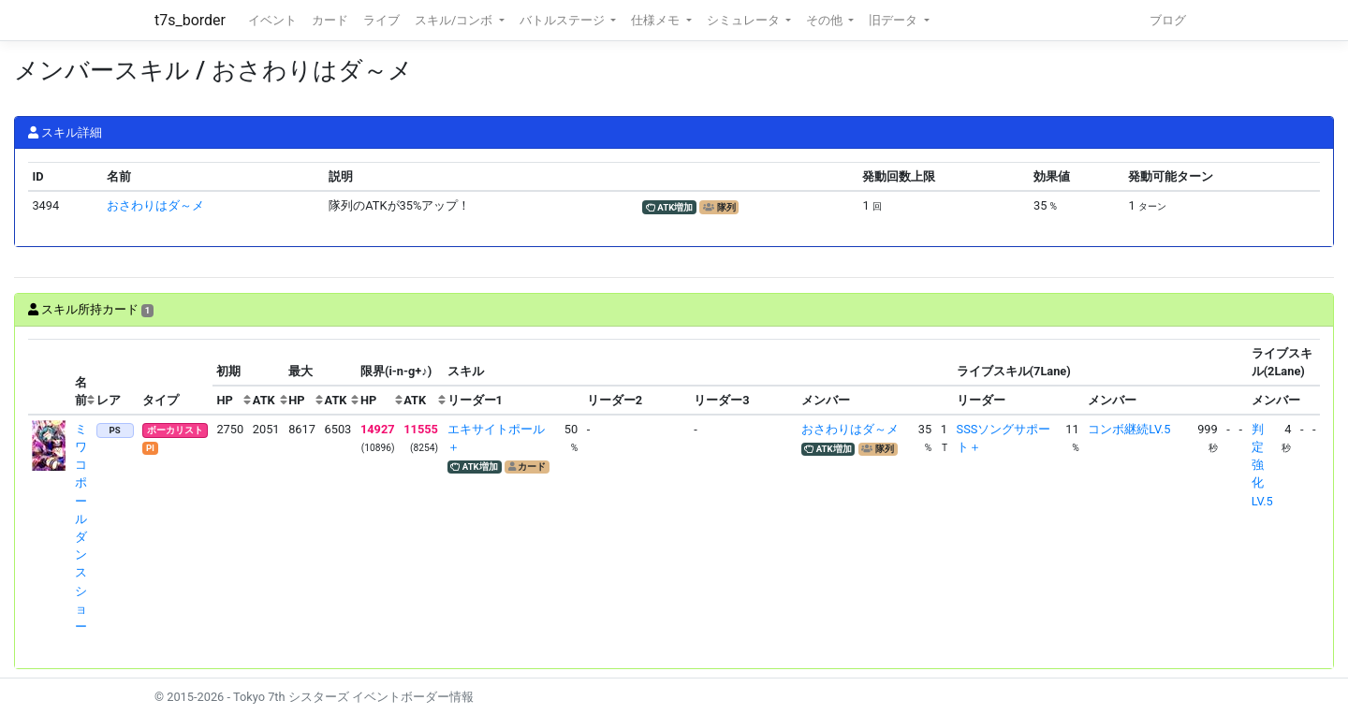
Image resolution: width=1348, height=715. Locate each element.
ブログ (1168, 20)
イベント (272, 20)
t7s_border (190, 20)
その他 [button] (825, 20)
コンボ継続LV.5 (1129, 429)
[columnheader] (49, 377)
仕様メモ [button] (656, 20)
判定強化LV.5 (1262, 465)
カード (330, 20)
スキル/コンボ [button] (455, 20)
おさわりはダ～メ (155, 205)
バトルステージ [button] (564, 20)
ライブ (381, 20)
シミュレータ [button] (745, 20)
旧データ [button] (894, 20)
